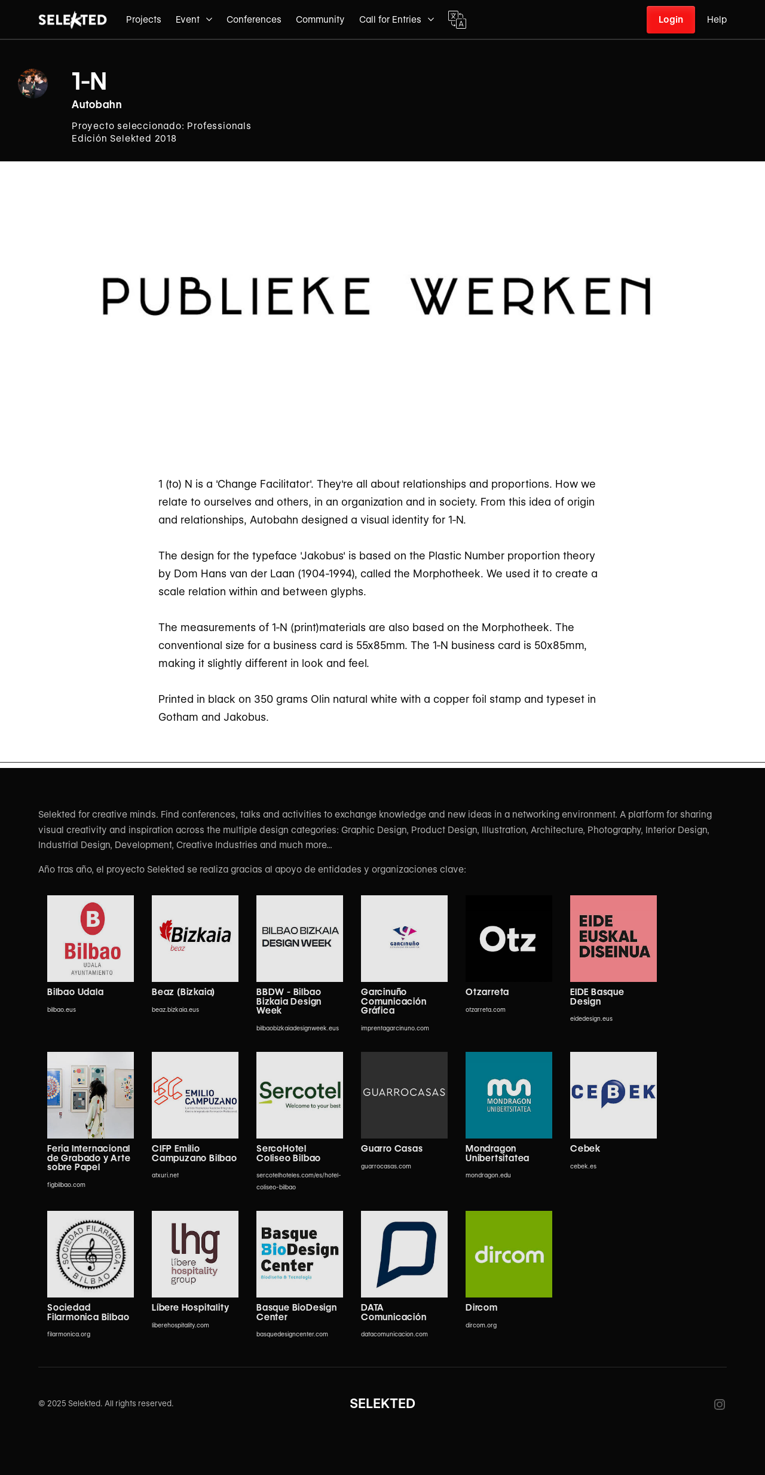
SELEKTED (382, 1403)
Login (671, 19)
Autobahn (96, 105)
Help (717, 19)
